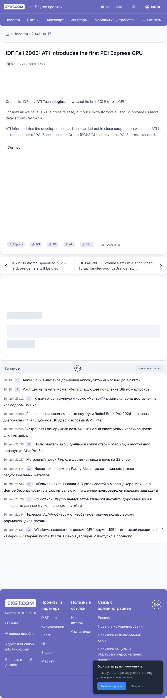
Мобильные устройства (115, 20)
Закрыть (137, 686)
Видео (46, 652)
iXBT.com (49, 617)
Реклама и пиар (111, 617)
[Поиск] (133, 6)
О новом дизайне (20, 633)
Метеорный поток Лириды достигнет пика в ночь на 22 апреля (80, 459)
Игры (45, 644)
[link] (18, 380)
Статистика (80, 631)
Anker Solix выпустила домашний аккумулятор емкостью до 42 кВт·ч (81, 380)
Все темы (151, 20)
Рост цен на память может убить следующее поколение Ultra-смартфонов (86, 389)
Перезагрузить (112, 686)
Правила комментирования (121, 626)
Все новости (148, 368)
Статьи (32, 20)
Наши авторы (77, 620)
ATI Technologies (51, 101)
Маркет (47, 661)
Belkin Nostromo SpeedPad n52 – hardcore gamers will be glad (35, 265)
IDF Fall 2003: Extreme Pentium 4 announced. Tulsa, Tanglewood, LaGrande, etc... (120, 265)
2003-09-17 (41, 34)
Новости (12, 20)
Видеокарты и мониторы (67, 20)
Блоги (46, 635)
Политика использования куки (119, 637)
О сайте (11, 623)
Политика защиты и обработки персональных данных (120, 654)
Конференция (52, 626)
